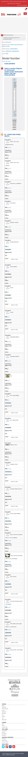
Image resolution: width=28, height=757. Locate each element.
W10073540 (8, 654)
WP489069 (7, 295)
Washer (3, 725)
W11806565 (8, 427)
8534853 (7, 400)
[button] (13, 127)
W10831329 (8, 657)
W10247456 (8, 227)
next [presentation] (14, 121)
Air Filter (3, 732)
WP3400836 (8, 274)
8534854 (7, 424)
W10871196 (8, 632)
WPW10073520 (9, 472)
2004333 (7, 380)
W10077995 (8, 540)
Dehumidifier (4, 733)
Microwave (4, 713)
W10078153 (8, 188)
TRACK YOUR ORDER (22, 5)
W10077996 (8, 561)
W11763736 (8, 496)
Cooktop (3, 716)
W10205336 (8, 629)
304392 (7, 292)
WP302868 (7, 249)
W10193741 (8, 168)
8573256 (7, 518)
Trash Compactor (5, 708)
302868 (7, 246)
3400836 (7, 271)
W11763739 (8, 521)
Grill (2, 718)
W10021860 (8, 341)
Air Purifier (4, 735)
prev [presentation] (14, 119)
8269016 (7, 581)
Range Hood (4, 719)
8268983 (7, 449)
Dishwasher (4, 707)
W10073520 (8, 469)
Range (3, 705)
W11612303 (8, 403)
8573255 (7, 493)
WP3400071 (8, 320)
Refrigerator (4, 711)
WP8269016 (8, 584)
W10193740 (8, 147)
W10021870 (8, 361)
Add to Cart (14, 259)
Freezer (3, 710)
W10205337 (8, 607)
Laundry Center (5, 727)
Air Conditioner (4, 730)
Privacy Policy (4, 740)
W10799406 (8, 610)
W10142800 (8, 207)
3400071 (7, 317)
